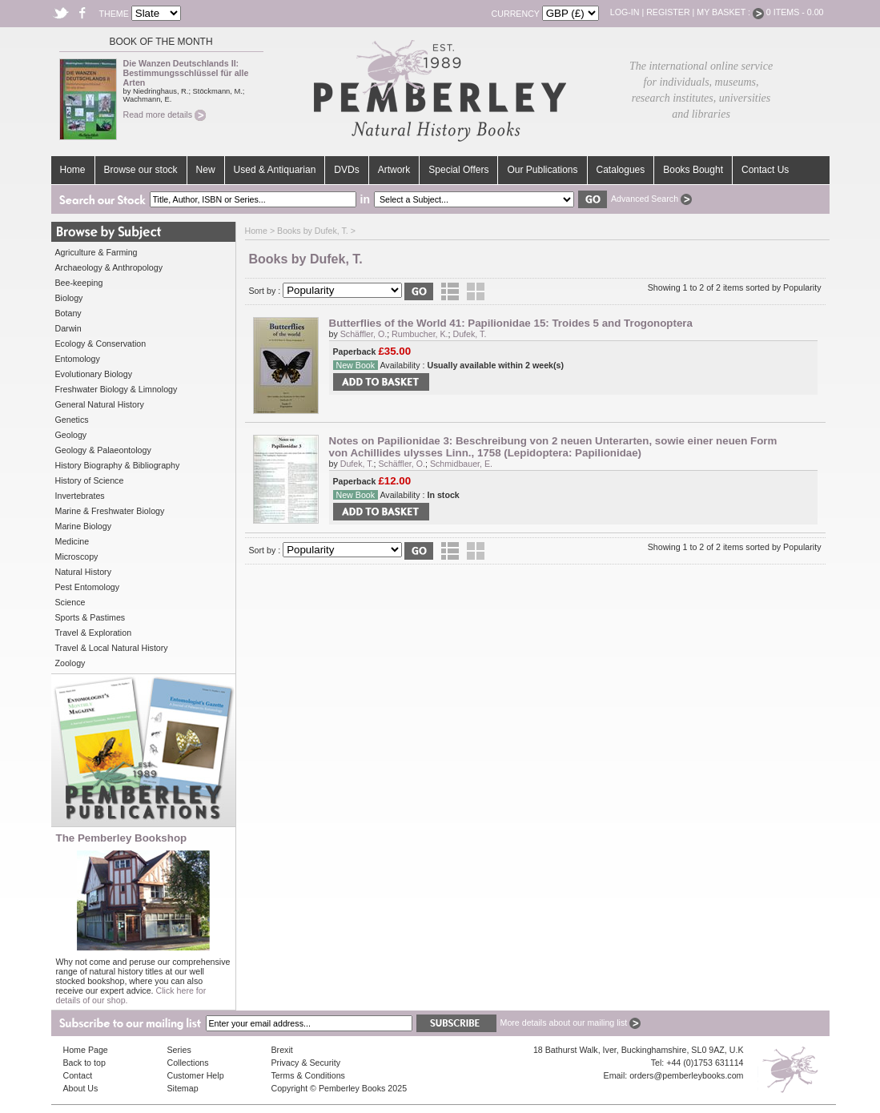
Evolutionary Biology (94, 374)
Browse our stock (141, 169)
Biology (69, 298)
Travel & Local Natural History (111, 648)
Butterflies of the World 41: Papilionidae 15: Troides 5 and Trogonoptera (511, 323)
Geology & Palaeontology (103, 450)
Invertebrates (80, 495)
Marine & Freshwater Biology (110, 511)
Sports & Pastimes (90, 617)
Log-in (625, 12)
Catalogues (621, 169)
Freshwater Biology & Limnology (116, 389)
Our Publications (542, 169)
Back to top (84, 1062)
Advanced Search (651, 198)
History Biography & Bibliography (117, 465)
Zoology (70, 663)
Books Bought (693, 169)
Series (179, 1050)
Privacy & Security (305, 1062)
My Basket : (730, 12)
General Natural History (99, 404)
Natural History (83, 572)
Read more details (164, 114)
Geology (71, 435)
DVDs (346, 169)
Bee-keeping (79, 282)
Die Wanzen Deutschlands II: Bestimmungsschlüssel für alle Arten (186, 72)
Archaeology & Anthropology (109, 267)
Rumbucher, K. (420, 334)
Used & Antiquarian (275, 169)
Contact (78, 1075)
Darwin (68, 328)
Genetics (72, 419)
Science (70, 602)
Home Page (85, 1050)
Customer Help (195, 1075)
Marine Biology (83, 526)
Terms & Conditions (308, 1075)
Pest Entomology (87, 587)
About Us (80, 1088)
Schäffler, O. (363, 334)
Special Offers (458, 169)
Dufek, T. (470, 334)
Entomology (77, 359)
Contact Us (765, 169)
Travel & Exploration (93, 632)
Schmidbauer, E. (461, 463)
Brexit (282, 1050)
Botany (68, 313)
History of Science (89, 480)
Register (667, 12)
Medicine (72, 541)
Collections (188, 1062)
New (205, 169)
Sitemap (183, 1088)
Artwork (394, 169)
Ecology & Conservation (101, 343)
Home (73, 169)
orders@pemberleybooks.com (686, 1075)
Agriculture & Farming (96, 252)
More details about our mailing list (570, 1022)
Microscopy (76, 556)
